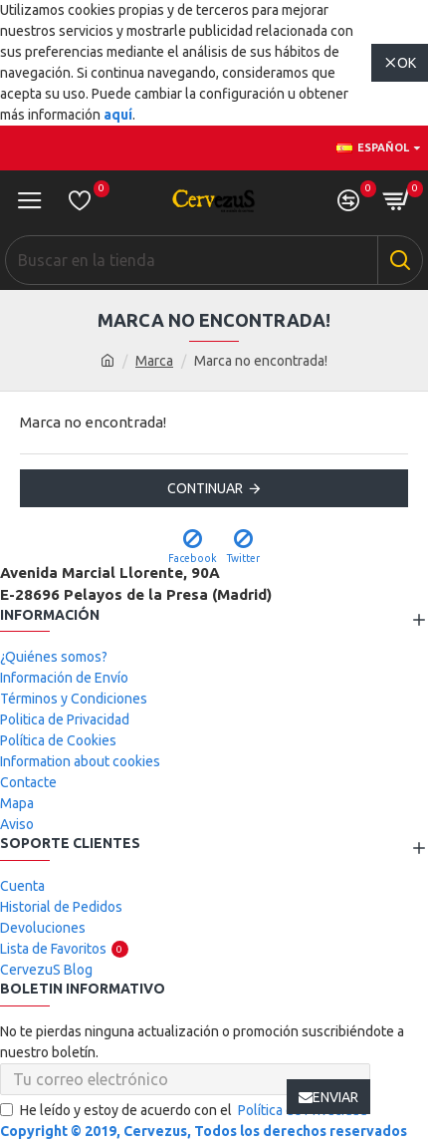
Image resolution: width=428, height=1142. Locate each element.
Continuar (205, 488)
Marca (154, 361)
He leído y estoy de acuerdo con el (185, 1110)
